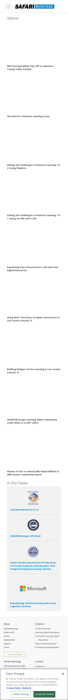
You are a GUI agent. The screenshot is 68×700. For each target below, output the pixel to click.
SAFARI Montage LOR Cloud (25, 535)
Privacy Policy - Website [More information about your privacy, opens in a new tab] (19, 687)
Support (7, 643)
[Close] (63, 673)
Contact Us (40, 666)
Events (6, 636)
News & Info (9, 632)
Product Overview (43, 628)
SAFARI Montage (11, 628)
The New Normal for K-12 (24, 509)
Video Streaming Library (45, 643)
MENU (8, 8)
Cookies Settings (15, 654)
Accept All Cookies (44, 694)
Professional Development (47, 647)
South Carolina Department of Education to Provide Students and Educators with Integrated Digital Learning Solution (33, 565)
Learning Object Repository (47, 632)
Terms (6, 647)
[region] (34, 684)
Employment (9, 640)
